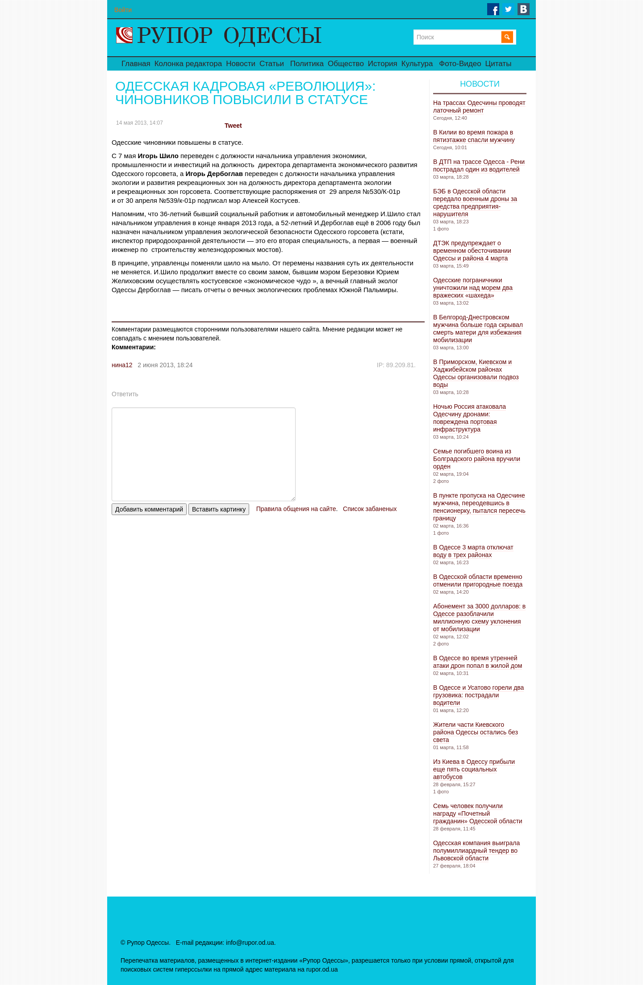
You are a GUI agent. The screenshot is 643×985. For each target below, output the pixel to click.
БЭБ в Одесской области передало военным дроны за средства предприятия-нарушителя (475, 203)
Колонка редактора (188, 63)
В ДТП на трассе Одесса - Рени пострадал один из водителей (479, 165)
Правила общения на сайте (296, 508)
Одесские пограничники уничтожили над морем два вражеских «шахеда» (473, 288)
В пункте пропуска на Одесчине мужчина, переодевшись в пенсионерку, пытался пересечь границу (479, 507)
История (382, 63)
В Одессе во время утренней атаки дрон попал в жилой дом (477, 661)
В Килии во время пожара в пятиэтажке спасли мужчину (474, 136)
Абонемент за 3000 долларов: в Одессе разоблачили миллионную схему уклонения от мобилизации (479, 618)
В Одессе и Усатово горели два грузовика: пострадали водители (478, 695)
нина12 (122, 365)
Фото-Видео (460, 63)
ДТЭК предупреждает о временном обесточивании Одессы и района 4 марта (472, 250)
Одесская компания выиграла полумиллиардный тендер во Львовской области (476, 850)
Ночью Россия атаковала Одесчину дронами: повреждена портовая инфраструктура (469, 418)
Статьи (271, 63)
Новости (240, 63)
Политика (307, 63)
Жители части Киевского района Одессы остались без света (475, 732)
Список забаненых (370, 508)
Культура (417, 63)
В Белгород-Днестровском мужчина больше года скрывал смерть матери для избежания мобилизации (478, 329)
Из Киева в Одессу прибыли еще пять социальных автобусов (474, 769)
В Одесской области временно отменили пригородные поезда (477, 580)
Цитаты (498, 63)
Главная (135, 63)
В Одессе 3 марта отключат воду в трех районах (473, 551)
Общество (346, 63)
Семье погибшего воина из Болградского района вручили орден (476, 459)
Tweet (233, 125)
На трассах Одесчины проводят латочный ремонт (479, 106)
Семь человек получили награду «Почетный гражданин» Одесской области (477, 813)
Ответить (125, 394)
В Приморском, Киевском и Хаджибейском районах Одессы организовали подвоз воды (476, 373)
